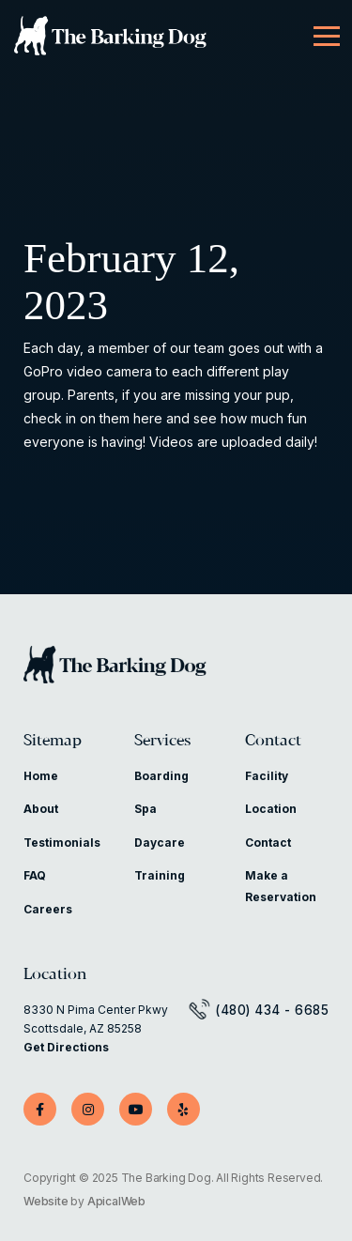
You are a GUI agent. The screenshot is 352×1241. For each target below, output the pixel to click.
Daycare (159, 842)
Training (159, 875)
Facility (266, 776)
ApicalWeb (116, 1201)
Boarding (161, 776)
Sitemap (52, 741)
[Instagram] (87, 1109)
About (40, 809)
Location (271, 809)
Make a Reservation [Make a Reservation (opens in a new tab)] (280, 885)
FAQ (34, 875)
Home (40, 776)
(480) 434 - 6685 (272, 1010)
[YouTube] (135, 1109)
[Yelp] (183, 1109)
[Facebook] (39, 1109)
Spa (145, 809)
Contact (273, 741)
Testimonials (61, 842)
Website (46, 1201)
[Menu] (327, 36)
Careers (47, 909)
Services (162, 741)
